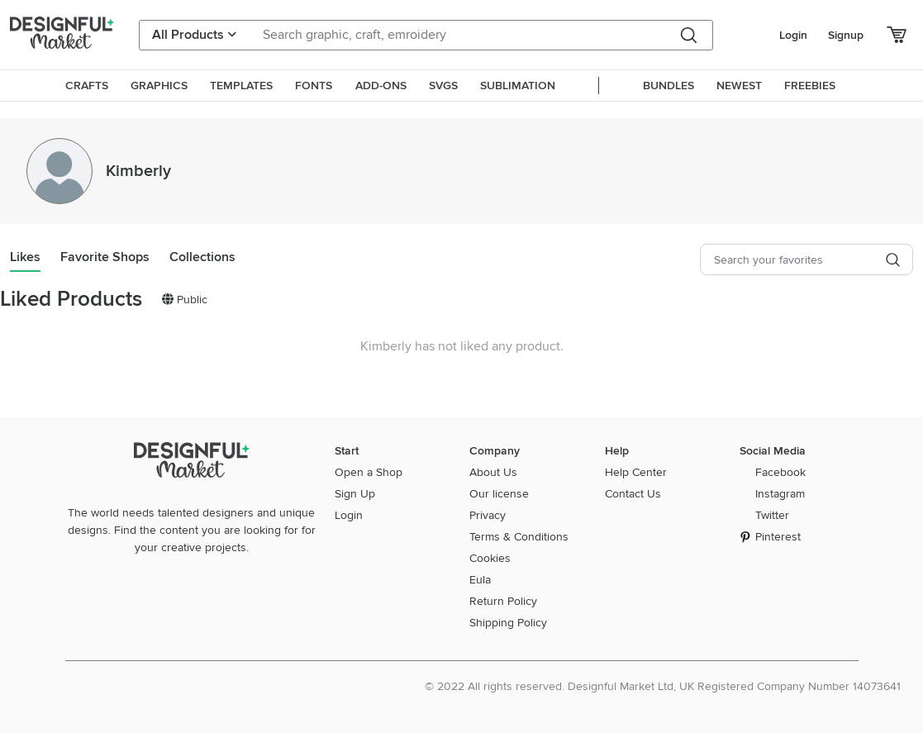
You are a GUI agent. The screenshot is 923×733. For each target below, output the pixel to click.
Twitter (772, 515)
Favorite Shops (105, 257)
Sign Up (355, 494)
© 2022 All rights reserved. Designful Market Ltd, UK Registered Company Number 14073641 (663, 686)
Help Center (636, 472)
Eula (480, 580)
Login (793, 35)
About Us (493, 472)
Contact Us (633, 494)
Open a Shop (368, 472)
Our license (499, 494)
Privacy (487, 515)
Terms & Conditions (519, 537)
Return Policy (503, 601)
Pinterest (778, 537)
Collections (202, 257)
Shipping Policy (508, 623)
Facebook (780, 472)
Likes (25, 257)
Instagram (780, 494)
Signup (846, 35)
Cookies (490, 558)
